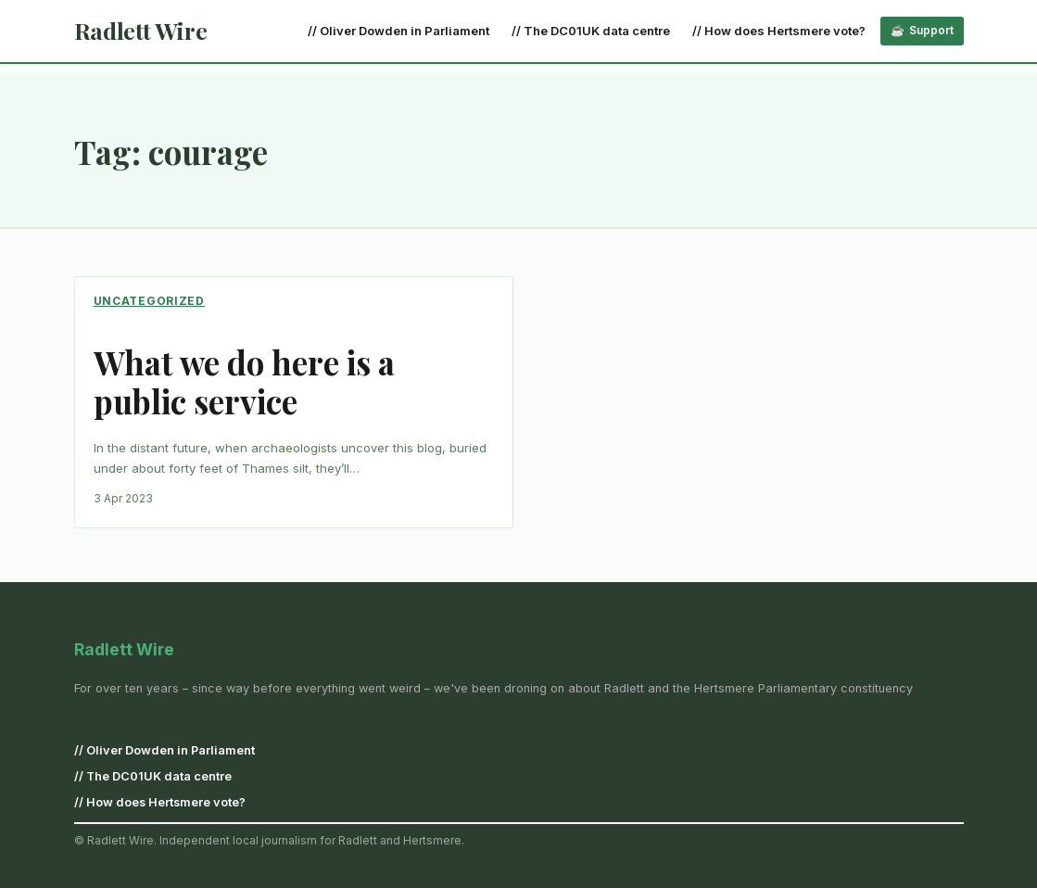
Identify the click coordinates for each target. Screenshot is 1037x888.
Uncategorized (149, 301)
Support (931, 30)
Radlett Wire (141, 30)
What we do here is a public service (244, 381)
